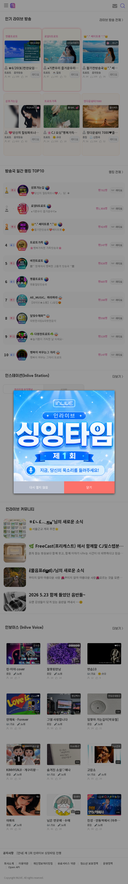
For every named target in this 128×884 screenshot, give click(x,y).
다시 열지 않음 (38, 487)
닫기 (89, 487)
